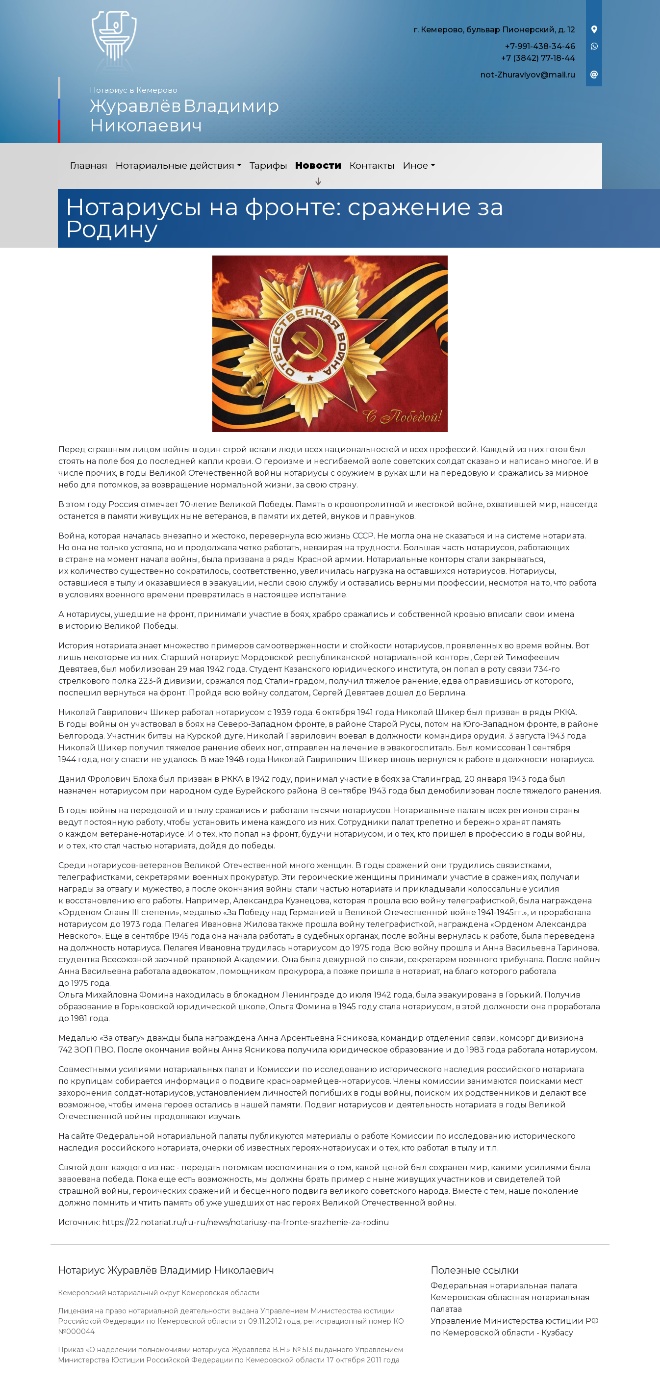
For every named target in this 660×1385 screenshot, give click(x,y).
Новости (318, 165)
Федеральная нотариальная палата (504, 1285)
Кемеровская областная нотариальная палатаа (510, 1303)
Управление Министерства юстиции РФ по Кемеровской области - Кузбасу (515, 1326)
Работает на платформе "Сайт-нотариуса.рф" (525, 1379)
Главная (88, 165)
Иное (415, 165)
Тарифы (268, 165)
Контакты (372, 165)
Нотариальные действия (174, 165)
